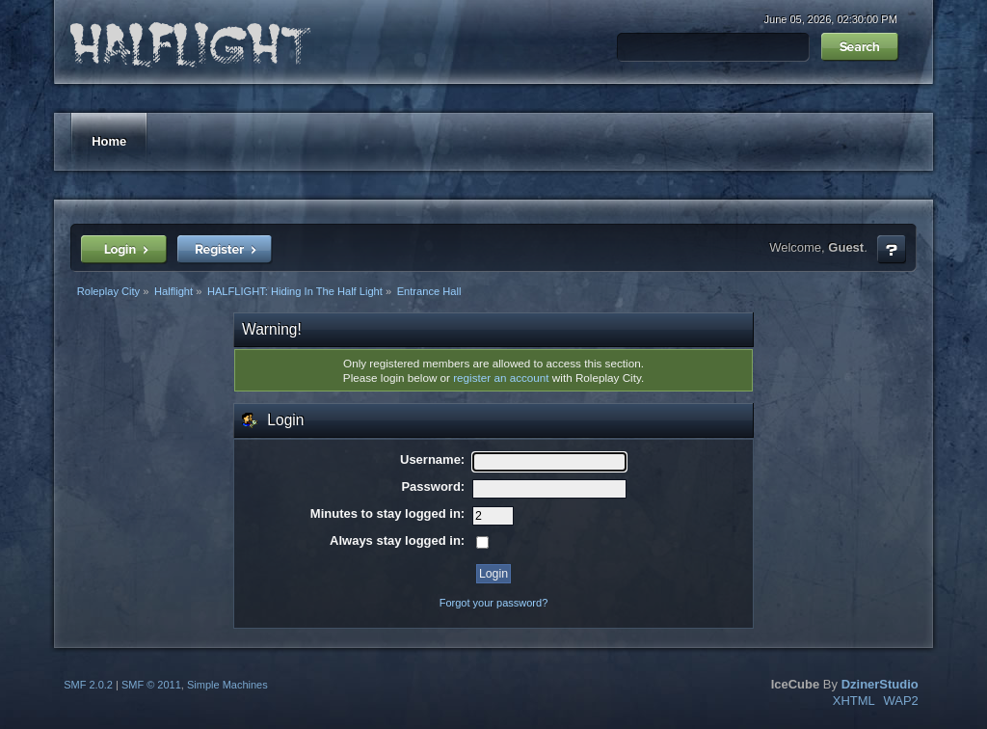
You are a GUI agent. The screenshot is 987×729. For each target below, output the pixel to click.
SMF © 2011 (151, 684)
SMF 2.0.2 (88, 684)
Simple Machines (227, 684)
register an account (500, 377)
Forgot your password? (494, 602)
